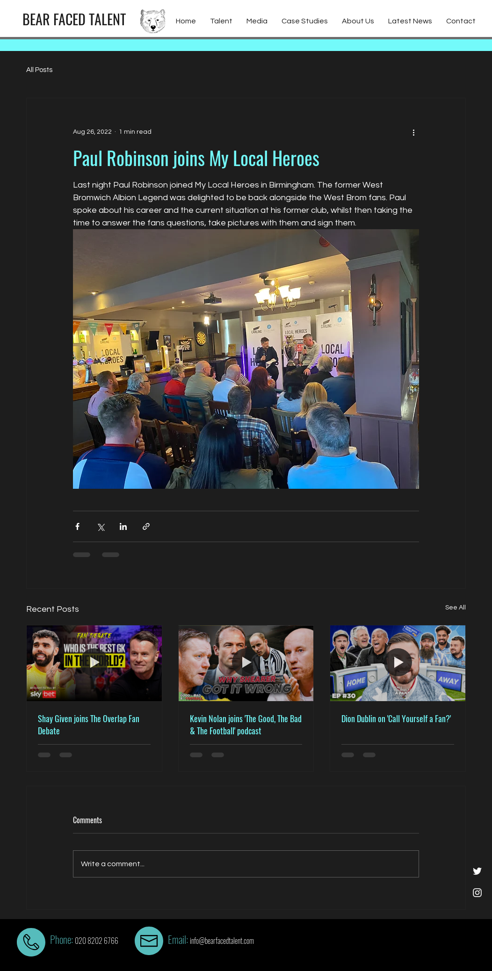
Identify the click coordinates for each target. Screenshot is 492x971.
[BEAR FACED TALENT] (74, 19)
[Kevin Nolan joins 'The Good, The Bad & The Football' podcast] (246, 663)
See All (455, 607)
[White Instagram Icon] (477, 893)
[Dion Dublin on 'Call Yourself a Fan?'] (397, 663)
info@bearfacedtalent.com (222, 940)
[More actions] (413, 132)
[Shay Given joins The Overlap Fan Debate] (94, 663)
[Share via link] (146, 526)
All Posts (39, 69)
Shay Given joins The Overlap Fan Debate (88, 724)
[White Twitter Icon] (477, 871)
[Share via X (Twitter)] (100, 526)
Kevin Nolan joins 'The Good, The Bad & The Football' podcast (246, 724)
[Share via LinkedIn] (123, 526)
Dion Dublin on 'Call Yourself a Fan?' (396, 718)
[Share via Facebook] (77, 526)
